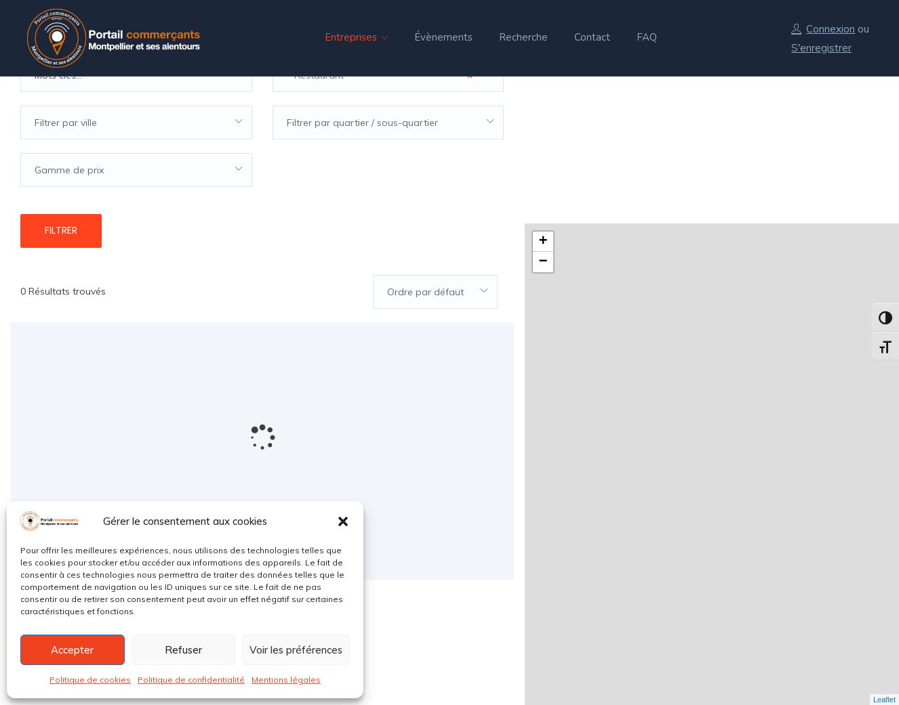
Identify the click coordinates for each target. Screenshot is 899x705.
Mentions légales (286, 680)
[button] (343, 521)
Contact (592, 37)
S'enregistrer (821, 47)
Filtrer (61, 269)
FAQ (647, 37)
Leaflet (884, 700)
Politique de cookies (90, 680)
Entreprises (356, 37)
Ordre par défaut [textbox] (425, 330)
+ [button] (542, 95)
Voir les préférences (295, 649)
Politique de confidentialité (191, 680)
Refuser (183, 649)
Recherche (523, 37)
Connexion (830, 28)
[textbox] (136, 161)
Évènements (443, 37)
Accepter (72, 649)
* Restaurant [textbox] (380, 114)
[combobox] (388, 114)
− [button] (542, 115)
